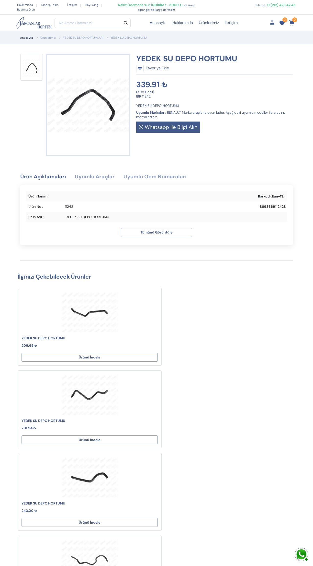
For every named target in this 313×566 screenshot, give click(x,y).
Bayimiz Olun (26, 10)
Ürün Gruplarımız (213, 453)
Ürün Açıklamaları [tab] (45, 177)
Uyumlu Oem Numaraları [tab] (167, 177)
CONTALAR (95, 422)
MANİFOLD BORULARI (104, 451)
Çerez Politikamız (162, 451)
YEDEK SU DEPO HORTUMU (43, 338)
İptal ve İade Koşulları (166, 436)
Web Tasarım (110, 550)
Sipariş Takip (50, 5)
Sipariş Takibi (209, 430)
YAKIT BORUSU (98, 459)
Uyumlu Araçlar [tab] (101, 177)
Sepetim (205, 422)
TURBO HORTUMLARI (103, 414)
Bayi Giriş (91, 5)
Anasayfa (158, 22)
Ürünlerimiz (209, 22)
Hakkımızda (25, 5)
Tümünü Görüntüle (156, 233)
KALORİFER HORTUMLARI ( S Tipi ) (110, 440)
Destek (153, 414)
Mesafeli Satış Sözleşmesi (159, 425)
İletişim (72, 5)
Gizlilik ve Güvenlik (163, 443)
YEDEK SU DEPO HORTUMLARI (83, 38)
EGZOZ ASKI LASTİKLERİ (106, 430)
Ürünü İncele (43, 358)
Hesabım (205, 414)
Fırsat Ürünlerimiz (213, 438)
